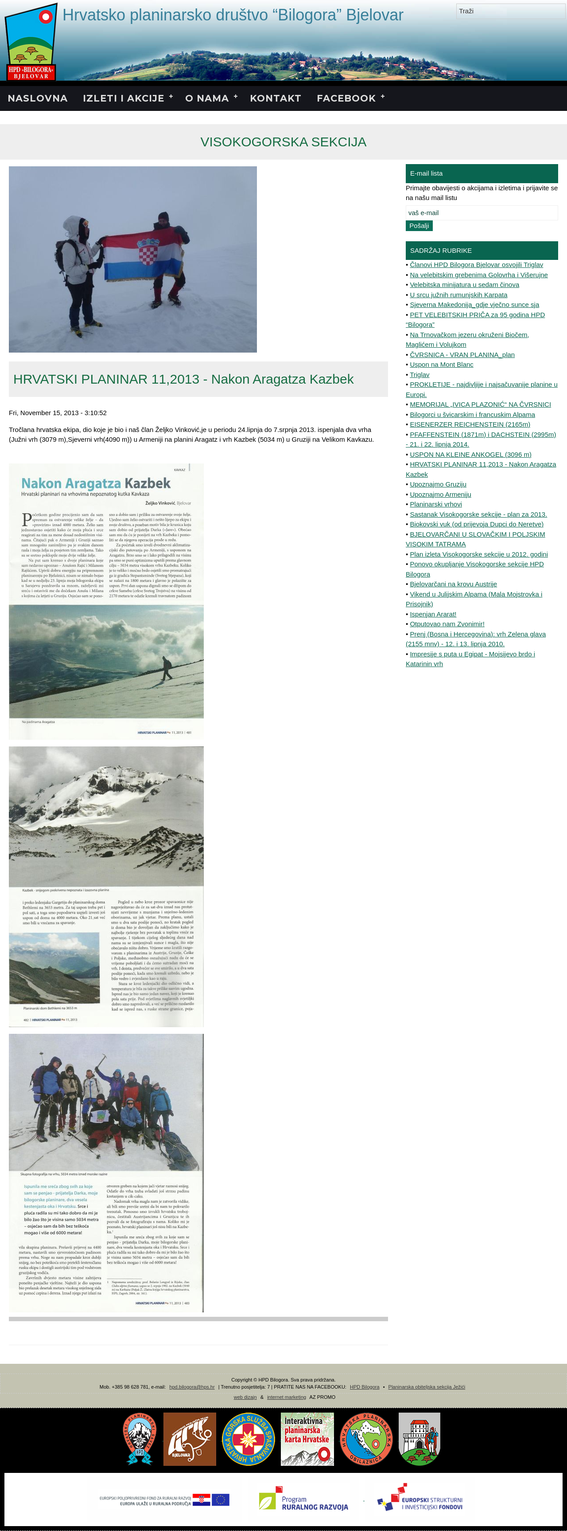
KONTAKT (276, 98)
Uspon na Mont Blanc (441, 364)
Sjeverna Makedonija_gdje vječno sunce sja (474, 304)
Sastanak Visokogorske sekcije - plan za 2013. (478, 514)
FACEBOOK (346, 98)
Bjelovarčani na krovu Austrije (453, 584)
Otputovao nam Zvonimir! (447, 624)
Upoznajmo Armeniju (440, 494)
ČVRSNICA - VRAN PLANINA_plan (462, 354)
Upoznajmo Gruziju (438, 484)
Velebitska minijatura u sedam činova (464, 284)
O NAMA (207, 98)
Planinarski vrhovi (436, 504)
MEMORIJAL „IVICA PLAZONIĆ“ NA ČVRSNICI (480, 404)
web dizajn (245, 1397)
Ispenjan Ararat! (433, 614)
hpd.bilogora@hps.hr (191, 1387)
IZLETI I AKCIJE (123, 98)
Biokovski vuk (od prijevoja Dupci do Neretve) (477, 524)
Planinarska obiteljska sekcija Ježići (427, 1387)
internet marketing (286, 1397)
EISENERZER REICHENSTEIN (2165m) (470, 424)
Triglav (419, 374)
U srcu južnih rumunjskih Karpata (458, 294)
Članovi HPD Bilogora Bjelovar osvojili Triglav (476, 264)
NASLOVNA (38, 98)
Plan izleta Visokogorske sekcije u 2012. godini (479, 554)
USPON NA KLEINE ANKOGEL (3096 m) (471, 454)
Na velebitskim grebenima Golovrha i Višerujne (479, 275)
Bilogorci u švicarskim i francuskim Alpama (472, 414)
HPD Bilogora (365, 1387)
